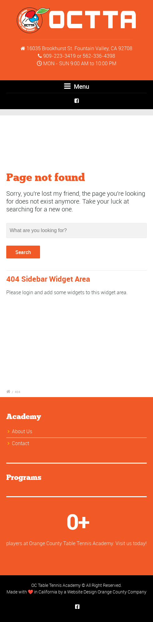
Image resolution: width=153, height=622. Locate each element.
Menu (76, 86)
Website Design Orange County (97, 592)
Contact (20, 443)
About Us (22, 431)
